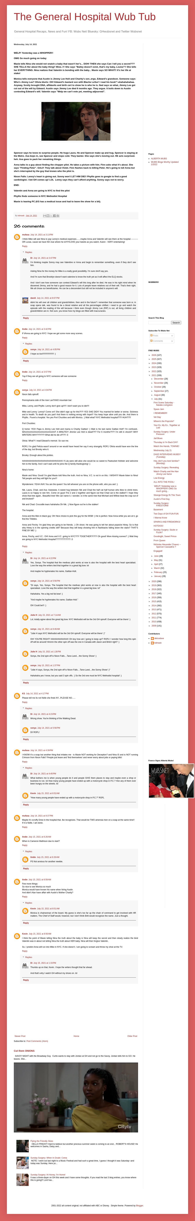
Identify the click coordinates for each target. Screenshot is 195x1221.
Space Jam (159, 409)
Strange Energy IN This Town (167, 495)
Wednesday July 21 (163, 450)
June (156, 556)
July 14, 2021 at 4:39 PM (41, 750)
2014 (154, 605)
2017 (154, 593)
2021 (154, 375)
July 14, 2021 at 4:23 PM (44, 714)
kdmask (158, 643)
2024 (154, 363)
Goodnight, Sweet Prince (165, 536)
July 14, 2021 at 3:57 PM (39, 372)
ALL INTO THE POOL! (164, 482)
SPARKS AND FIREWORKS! (167, 522)
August (157, 395)
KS (23, 693)
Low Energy (159, 478)
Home (76, 1036)
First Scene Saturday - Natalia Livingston (164, 403)
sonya (33, 349)
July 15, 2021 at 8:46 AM (48, 629)
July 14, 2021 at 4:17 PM (37, 693)
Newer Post (20, 1036)
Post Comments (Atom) (37, 1041)
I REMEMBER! (160, 413)
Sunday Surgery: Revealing (166, 467)
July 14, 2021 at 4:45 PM (44, 773)
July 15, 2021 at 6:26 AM (39, 837)
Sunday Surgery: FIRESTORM (161, 504)
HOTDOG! (158, 526)
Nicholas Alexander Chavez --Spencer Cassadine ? (167, 545)
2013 (154, 609)
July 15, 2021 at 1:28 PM (49, 651)
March (157, 568)
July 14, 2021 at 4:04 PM (40, 390)
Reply (24, 246)
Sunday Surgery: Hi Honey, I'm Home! (48, 1175)
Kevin (33, 793)
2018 (154, 589)
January (158, 576)
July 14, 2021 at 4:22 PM (44, 558)
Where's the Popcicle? (164, 421)
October (158, 387)
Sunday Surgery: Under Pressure (164, 433)
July (156, 399)
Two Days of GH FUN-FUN (166, 514)
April (156, 564)
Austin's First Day (162, 499)
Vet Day (157, 417)
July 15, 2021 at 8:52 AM (48, 793)
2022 (154, 371)
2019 (154, 585)
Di (31, 258)
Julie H (33, 615)
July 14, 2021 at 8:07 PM (48, 298)
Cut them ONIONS (24, 1050)
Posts (154, 335)
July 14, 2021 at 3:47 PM (44, 258)
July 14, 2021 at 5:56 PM (48, 581)
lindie (24, 329)
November (159, 383)
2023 (154, 367)
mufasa (25, 235)
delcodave (159, 638)
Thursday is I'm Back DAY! (166, 442)
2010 (154, 621)
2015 (154, 601)
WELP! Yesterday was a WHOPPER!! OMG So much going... (165, 488)
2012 (154, 613)
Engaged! (158, 551)
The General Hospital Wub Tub (85, 16)
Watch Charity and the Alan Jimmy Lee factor (166, 472)
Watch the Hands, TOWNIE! (166, 446)
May (156, 560)
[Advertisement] (162, 95)
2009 (154, 626)
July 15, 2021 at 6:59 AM (39, 879)
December (159, 379)
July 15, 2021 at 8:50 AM (40, 934)
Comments (156, 341)
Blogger (139, 1205)
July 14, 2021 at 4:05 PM (48, 349)
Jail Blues (158, 438)
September (159, 391)
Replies (28, 252)
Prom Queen (159, 540)
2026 (154, 355)
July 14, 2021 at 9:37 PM (41, 816)
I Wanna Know (160, 518)
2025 (154, 359)
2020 (154, 581)
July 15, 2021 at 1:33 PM (44, 963)
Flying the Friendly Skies (42, 1141)
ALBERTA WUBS (159, 158)
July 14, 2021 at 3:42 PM (39, 329)
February (158, 572)
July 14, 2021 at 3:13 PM (41, 235)
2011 (154, 617)
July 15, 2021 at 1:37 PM (48, 665)
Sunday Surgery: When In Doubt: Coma (49, 1158)
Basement (158, 509)
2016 (154, 597)
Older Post (132, 1036)
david (33, 298)
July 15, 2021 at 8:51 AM (48, 908)
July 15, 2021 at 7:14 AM (49, 615)
